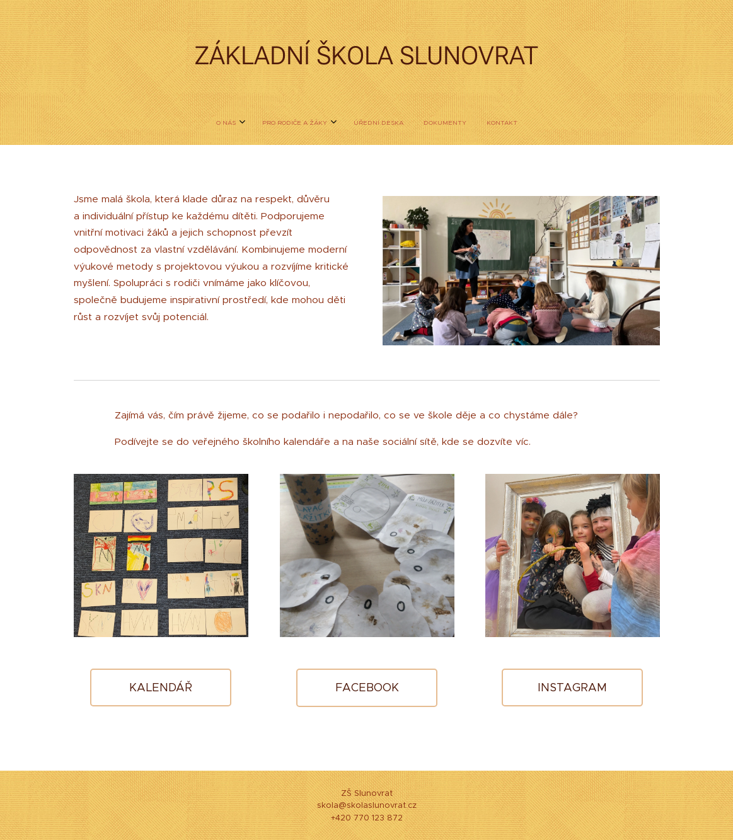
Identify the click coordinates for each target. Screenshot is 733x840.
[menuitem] (328, 123)
